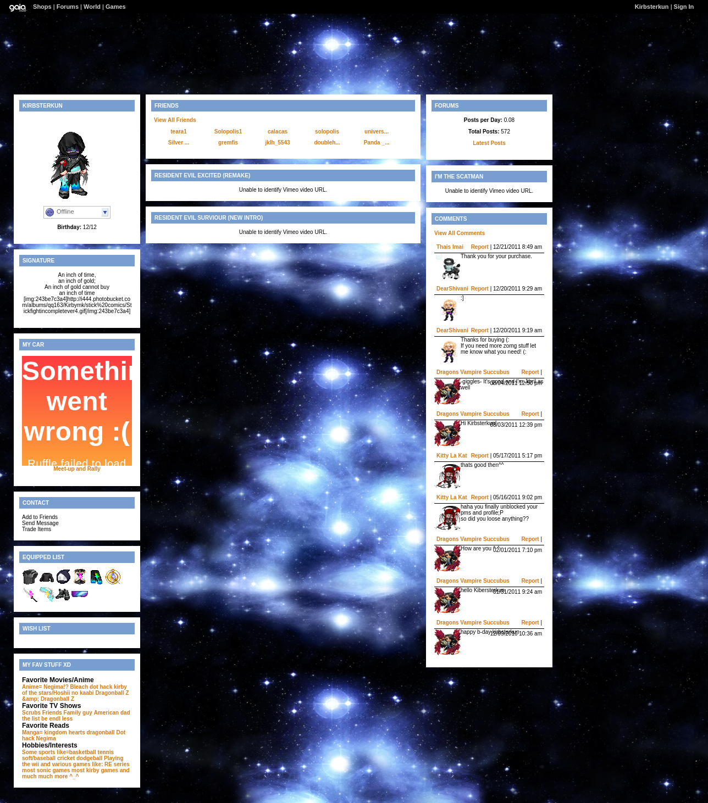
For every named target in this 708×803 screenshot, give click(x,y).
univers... (376, 132)
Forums (68, 6)
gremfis (228, 143)
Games (116, 6)
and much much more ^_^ (76, 773)
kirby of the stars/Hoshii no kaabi (74, 690)
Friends (52, 713)
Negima (46, 738)
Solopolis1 (228, 132)
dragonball (101, 732)
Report (480, 247)
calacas (277, 132)
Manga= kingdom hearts (53, 732)
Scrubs (31, 713)
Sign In (684, 6)
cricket (66, 758)
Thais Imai (449, 247)
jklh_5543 (277, 143)
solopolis (327, 132)
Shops (42, 6)
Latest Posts (489, 143)
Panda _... (377, 143)
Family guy (78, 713)
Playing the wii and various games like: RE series (76, 761)
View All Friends (175, 120)
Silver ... (178, 143)
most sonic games (46, 770)
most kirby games (94, 770)
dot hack (101, 687)
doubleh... (327, 143)
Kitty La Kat (451, 456)
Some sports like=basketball (59, 752)
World (92, 6)
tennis (106, 752)
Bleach (79, 687)
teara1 (178, 132)
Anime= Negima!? (45, 687)
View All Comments (459, 233)
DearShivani (452, 289)
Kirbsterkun (652, 6)
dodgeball (89, 758)
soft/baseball (39, 758)
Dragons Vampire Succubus (473, 372)
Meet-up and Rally (77, 469)
